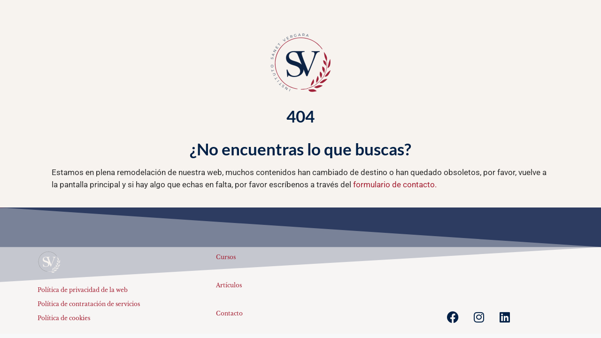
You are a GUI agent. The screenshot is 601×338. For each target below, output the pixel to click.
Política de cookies (64, 318)
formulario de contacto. (395, 184)
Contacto (229, 313)
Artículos (229, 285)
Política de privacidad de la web (83, 289)
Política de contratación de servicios (89, 303)
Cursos (226, 257)
